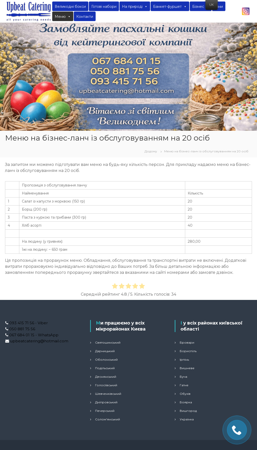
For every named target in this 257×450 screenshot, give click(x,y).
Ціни (219, 6)
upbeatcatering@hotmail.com (38, 341)
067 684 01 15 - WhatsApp (33, 335)
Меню (63, 16)
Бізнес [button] (200, 6)
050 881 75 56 (21, 329)
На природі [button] (135, 6)
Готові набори (103, 6)
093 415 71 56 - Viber (28, 322)
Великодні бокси (70, 6)
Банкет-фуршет (170, 6)
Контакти (84, 16)
